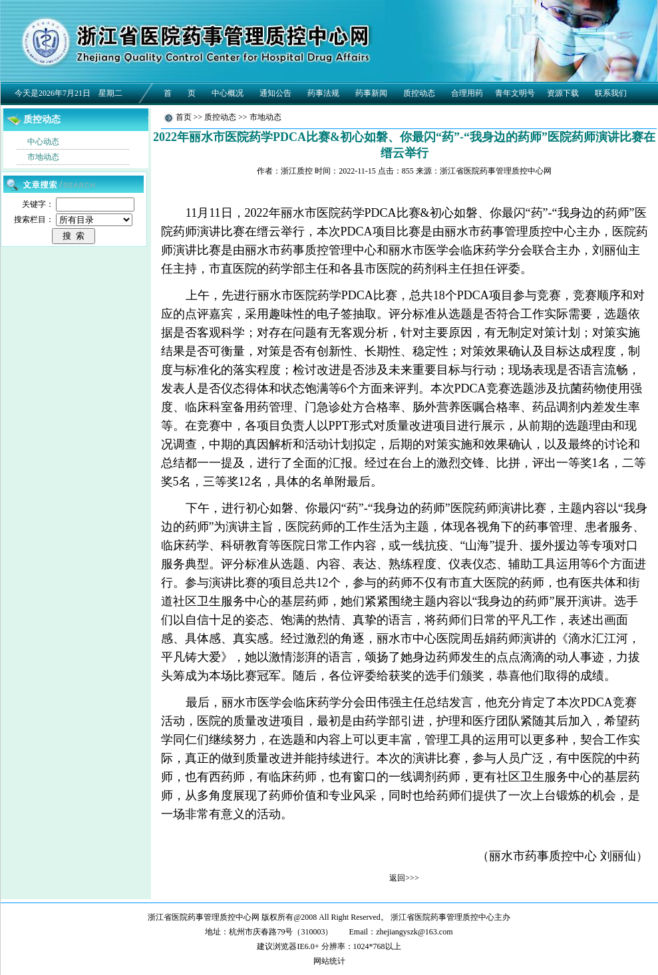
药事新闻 (371, 93)
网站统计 (329, 961)
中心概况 (228, 93)
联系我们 (611, 93)
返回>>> (403, 878)
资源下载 (563, 93)
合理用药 (467, 93)
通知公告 (275, 93)
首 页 (180, 93)
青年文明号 (515, 93)
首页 (184, 117)
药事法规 (323, 93)
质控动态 (419, 93)
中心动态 (43, 141)
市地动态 (43, 157)
